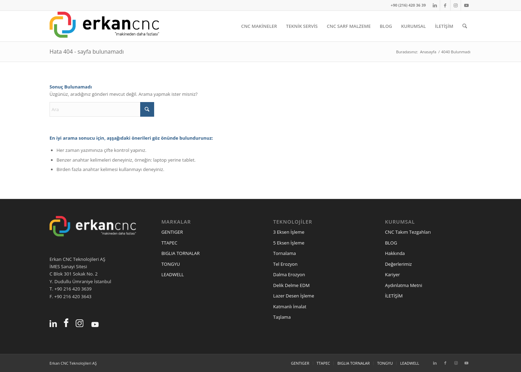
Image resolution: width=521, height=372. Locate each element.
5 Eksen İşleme (288, 243)
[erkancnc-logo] (104, 26)
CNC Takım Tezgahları (408, 232)
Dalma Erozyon (289, 274)
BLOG (391, 243)
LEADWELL (172, 274)
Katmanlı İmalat (289, 306)
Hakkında (395, 253)
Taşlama (281, 317)
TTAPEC (169, 243)
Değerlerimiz (398, 264)
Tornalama (284, 253)
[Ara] (464, 26)
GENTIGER (172, 232)
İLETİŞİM (394, 296)
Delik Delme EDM (291, 285)
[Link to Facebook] (445, 5)
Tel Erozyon (285, 264)
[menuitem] (258, 26)
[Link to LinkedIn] (435, 5)
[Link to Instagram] (456, 5)
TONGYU (170, 264)
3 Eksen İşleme (288, 232)
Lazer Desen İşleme (293, 296)
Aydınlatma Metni (403, 285)
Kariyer (392, 274)
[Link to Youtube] (466, 5)
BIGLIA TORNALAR (180, 253)
